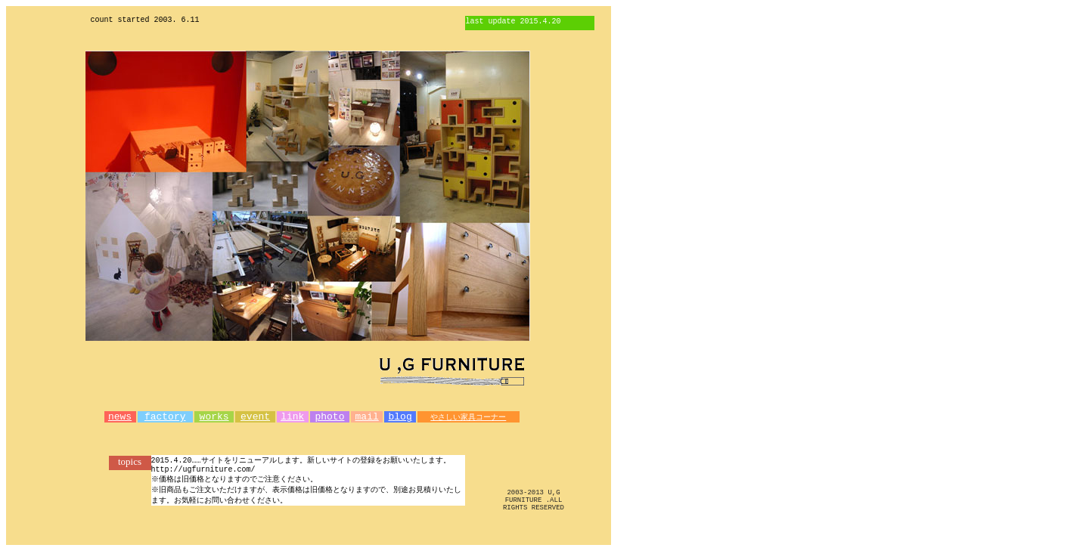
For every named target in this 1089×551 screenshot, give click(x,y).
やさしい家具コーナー (468, 418)
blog (399, 418)
